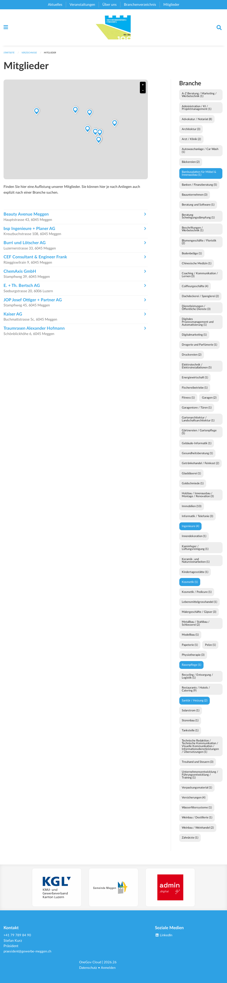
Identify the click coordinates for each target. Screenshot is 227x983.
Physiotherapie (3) (193, 658)
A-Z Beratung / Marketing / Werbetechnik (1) (199, 98)
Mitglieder (54, 56)
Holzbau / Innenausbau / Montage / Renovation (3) (198, 498)
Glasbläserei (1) (191, 477)
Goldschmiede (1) (193, 487)
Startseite (10, 56)
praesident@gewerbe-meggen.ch (29, 952)
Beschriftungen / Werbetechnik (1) (192, 233)
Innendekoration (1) (194, 539)
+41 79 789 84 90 (17, 936)
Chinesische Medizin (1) (196, 267)
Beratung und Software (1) (198, 208)
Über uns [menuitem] (109, 4)
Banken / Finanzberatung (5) (199, 188)
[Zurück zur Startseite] (114, 29)
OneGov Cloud (90, 962)
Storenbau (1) (190, 724)
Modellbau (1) (190, 638)
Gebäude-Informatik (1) (196, 447)
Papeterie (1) (190, 648)
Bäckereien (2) (191, 165)
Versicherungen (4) (193, 801)
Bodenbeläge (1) (192, 257)
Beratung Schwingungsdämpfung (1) (198, 220)
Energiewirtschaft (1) (195, 381)
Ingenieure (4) (190, 529)
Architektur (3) (191, 132)
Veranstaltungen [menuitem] (82, 4)
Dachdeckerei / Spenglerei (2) (200, 299)
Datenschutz (89, 968)
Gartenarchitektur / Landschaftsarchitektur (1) (198, 422)
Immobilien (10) (191, 509)
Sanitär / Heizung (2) (194, 704)
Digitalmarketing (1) (194, 338)
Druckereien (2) (191, 358)
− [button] (143, 94)
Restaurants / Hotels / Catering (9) (196, 692)
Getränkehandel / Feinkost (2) (200, 466)
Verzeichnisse (32, 56)
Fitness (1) (188, 401)
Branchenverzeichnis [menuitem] (140, 4)
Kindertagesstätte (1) (195, 575)
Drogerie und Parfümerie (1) (199, 348)
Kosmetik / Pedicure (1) (196, 595)
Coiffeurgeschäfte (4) (195, 289)
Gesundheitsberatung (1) (197, 456)
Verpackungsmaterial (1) (197, 791)
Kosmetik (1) (190, 585)
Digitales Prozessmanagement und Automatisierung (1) (197, 325)
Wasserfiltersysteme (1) (197, 811)
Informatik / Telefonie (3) (197, 519)
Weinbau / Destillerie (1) (197, 821)
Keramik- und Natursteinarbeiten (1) (195, 564)
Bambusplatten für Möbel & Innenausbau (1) (199, 177)
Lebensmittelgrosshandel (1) (199, 605)
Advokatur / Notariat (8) (197, 122)
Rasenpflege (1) (191, 668)
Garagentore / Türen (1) (196, 411)
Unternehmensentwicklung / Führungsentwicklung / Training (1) (200, 778)
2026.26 (111, 962)
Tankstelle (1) (190, 734)
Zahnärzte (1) (190, 841)
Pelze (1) (210, 648)
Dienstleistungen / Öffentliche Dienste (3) (196, 311)
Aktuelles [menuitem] (55, 4)
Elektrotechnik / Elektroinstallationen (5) (196, 369)
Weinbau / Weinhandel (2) (198, 831)
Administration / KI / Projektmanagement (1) (196, 111)
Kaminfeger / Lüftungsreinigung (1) (195, 551)
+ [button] (143, 88)
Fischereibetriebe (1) (194, 391)
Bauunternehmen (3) (194, 198)
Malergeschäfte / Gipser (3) (199, 615)
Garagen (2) (209, 401)
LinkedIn (164, 936)
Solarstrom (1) (190, 714)
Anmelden (110, 968)
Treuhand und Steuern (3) (197, 765)
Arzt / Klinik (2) (191, 142)
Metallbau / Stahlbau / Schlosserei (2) (195, 627)
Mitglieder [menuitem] (171, 4)
